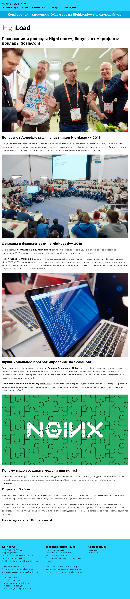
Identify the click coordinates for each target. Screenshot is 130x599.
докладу (108, 480)
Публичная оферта (54, 550)
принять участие (45, 511)
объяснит (56, 250)
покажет (38, 259)
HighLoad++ (82, 14)
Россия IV (93, 553)
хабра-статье (27, 480)
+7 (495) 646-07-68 (12, 550)
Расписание (8, 8)
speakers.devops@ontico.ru (15, 583)
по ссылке (95, 150)
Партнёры (54, 8)
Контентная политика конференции (63, 569)
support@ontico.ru (11, 553)
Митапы (36, 8)
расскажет (45, 384)
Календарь (93, 550)
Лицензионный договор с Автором (62, 567)
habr (23, 4)
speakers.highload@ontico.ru (16, 589)
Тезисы (25, 8)
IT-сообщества (69, 8)
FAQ (44, 8)
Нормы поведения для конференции (63, 572)
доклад (43, 368)
